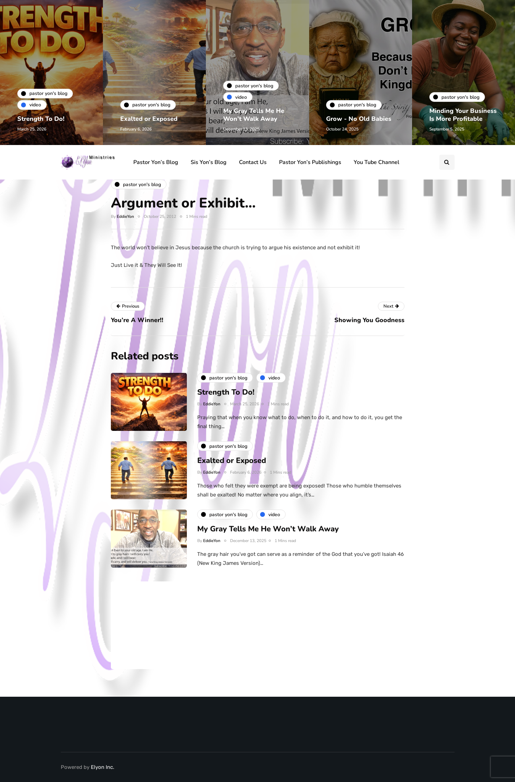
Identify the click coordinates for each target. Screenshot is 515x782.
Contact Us (253, 162)
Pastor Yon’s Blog (155, 162)
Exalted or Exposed (149, 119)
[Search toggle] (447, 162)
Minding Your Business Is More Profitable (463, 115)
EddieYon (125, 216)
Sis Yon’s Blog (209, 162)
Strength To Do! (41, 119)
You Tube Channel (376, 162)
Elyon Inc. (102, 767)
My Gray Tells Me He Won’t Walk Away (253, 115)
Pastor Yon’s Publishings (310, 162)
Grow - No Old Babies (359, 119)
